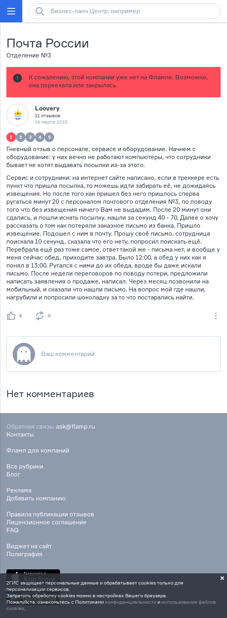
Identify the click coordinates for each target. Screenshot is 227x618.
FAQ (12, 530)
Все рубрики (24, 466)
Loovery (47, 108)
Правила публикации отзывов (50, 514)
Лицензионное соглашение (46, 522)
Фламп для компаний (37, 450)
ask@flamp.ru (75, 426)
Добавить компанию (36, 498)
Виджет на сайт (29, 546)
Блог (13, 474)
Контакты (20, 434)
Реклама (18, 490)
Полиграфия (24, 554)
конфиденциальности (130, 602)
